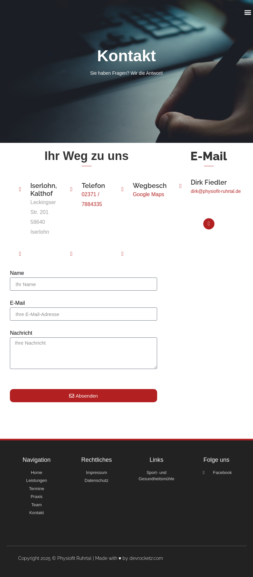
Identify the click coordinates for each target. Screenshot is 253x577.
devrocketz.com (146, 558)
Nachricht (21, 340)
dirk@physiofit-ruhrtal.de (216, 198)
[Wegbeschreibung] (122, 197)
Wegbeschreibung (162, 193)
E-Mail (17, 310)
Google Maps (148, 202)
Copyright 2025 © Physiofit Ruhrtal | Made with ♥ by (73, 558)
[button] (247, 12)
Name (17, 280)
